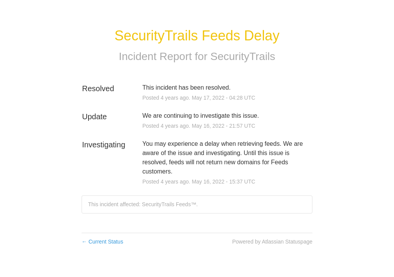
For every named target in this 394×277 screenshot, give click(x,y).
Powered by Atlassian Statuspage (272, 242)
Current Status (102, 242)
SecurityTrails (242, 56)
